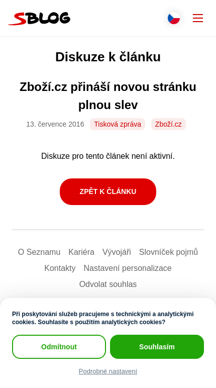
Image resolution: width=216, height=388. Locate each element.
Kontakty (59, 268)
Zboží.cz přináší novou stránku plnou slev (108, 96)
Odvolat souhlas (108, 284)
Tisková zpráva (117, 124)
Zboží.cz (168, 124)
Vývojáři (116, 252)
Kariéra (81, 252)
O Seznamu (39, 252)
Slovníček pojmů (168, 252)
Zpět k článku (108, 191)
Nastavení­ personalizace (128, 268)
